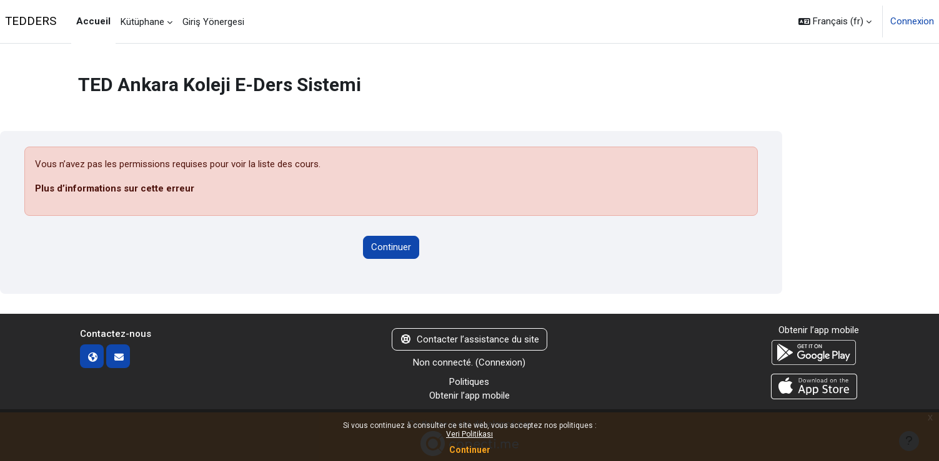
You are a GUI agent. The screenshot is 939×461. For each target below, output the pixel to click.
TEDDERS (30, 21)
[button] (835, 21)
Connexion (912, 21)
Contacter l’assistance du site (469, 339)
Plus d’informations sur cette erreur (114, 188)
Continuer (469, 450)
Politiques (469, 381)
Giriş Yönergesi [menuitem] (213, 21)
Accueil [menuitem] (93, 21)
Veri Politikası (469, 434)
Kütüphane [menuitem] (142, 21)
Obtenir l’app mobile (469, 395)
